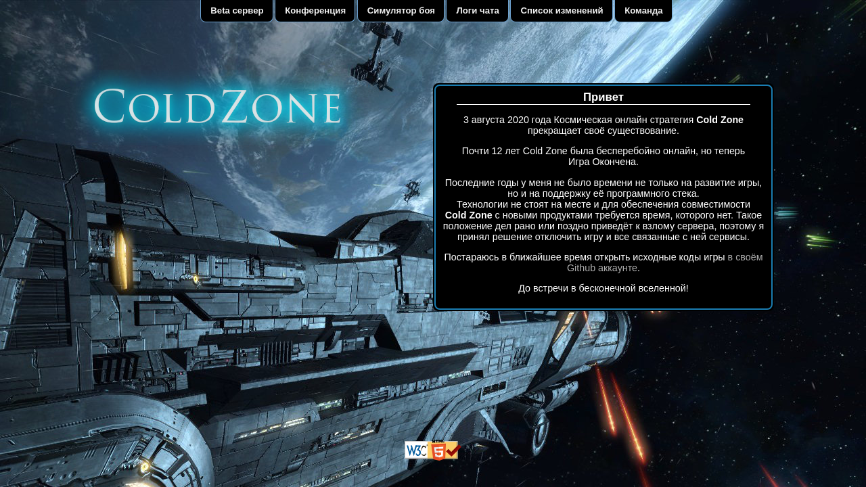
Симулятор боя (401, 10)
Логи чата (478, 10)
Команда (643, 10)
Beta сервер (236, 10)
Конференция (315, 10)
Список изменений (561, 10)
